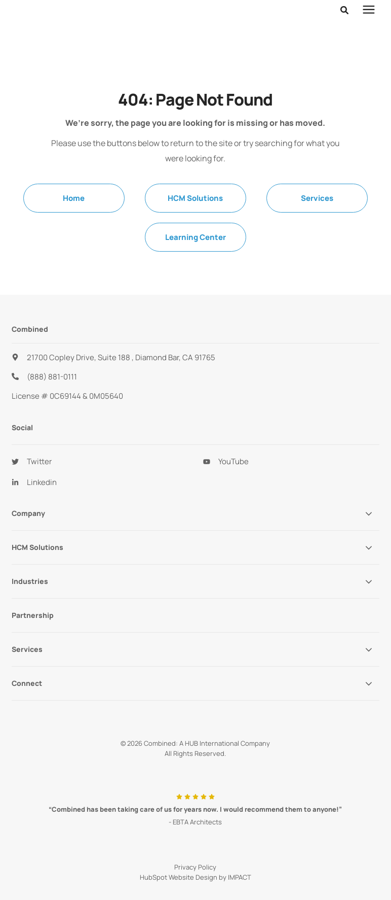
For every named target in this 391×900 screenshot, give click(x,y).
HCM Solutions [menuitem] (195, 198)
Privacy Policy (195, 867)
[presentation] (368, 23)
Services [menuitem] (317, 198)
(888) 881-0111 (52, 376)
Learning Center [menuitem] (195, 237)
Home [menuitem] (74, 198)
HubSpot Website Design (178, 877)
